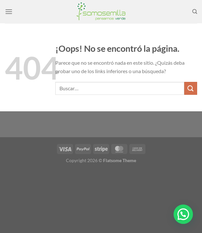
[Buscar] (194, 12)
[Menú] (9, 11)
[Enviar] (190, 88)
